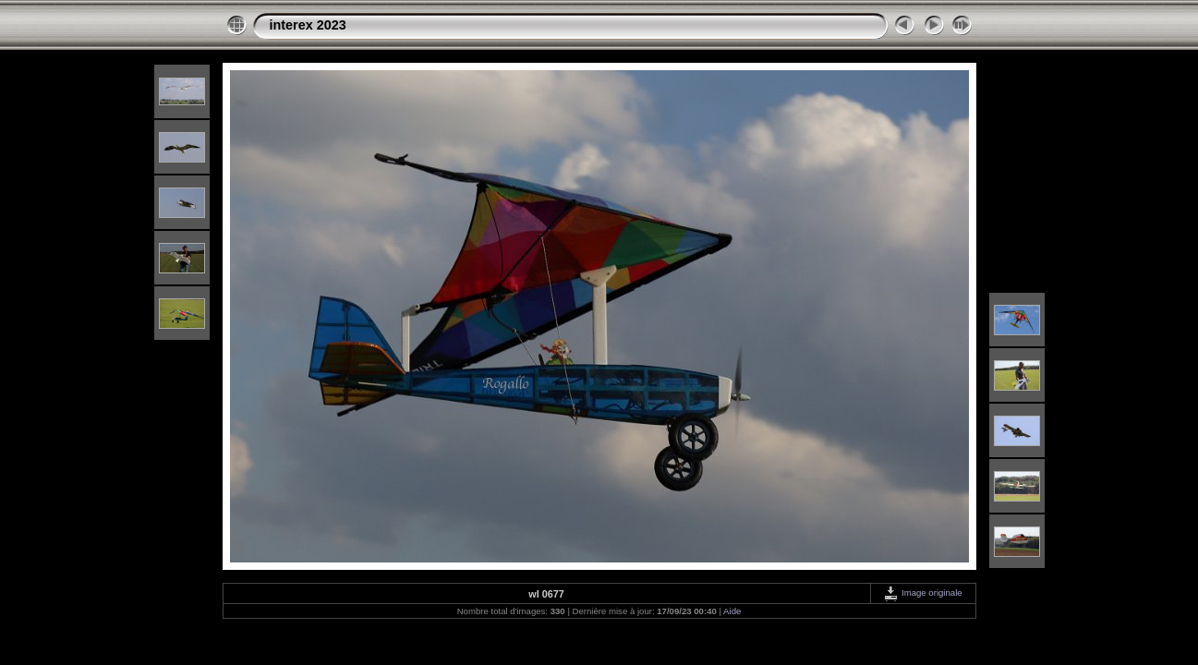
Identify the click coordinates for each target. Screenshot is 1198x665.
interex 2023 (308, 25)
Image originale (922, 592)
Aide (732, 611)
